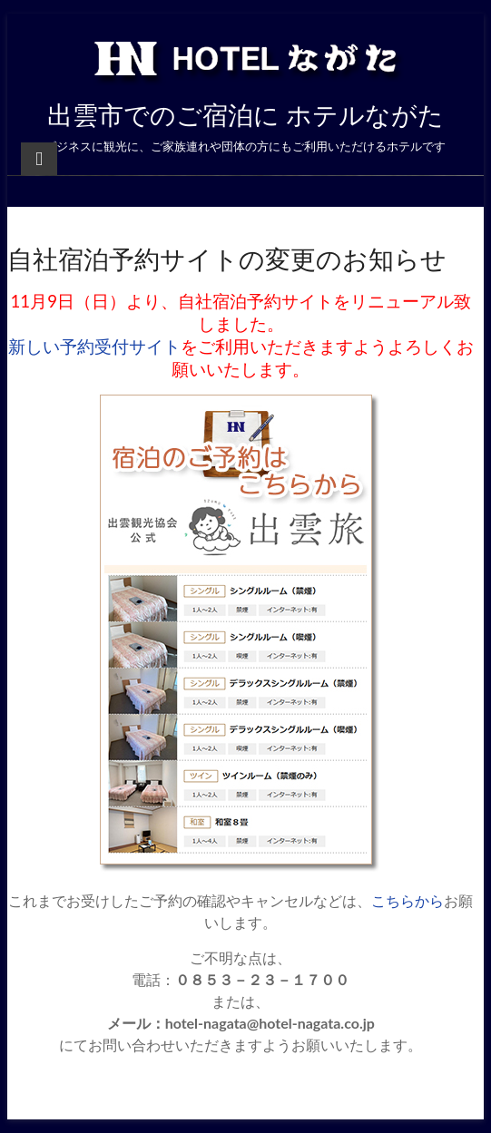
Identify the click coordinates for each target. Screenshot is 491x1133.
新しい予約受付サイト (94, 347)
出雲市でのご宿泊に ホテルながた (245, 114)
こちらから (407, 900)
